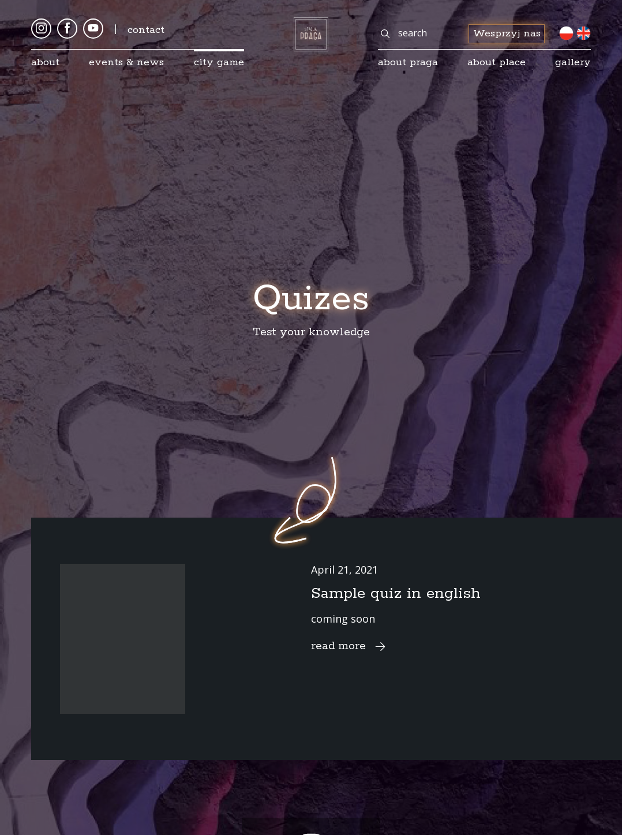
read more (350, 646)
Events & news (126, 62)
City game (219, 62)
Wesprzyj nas (507, 33)
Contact (146, 30)
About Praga (408, 62)
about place (496, 62)
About (45, 62)
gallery (573, 62)
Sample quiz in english (396, 593)
